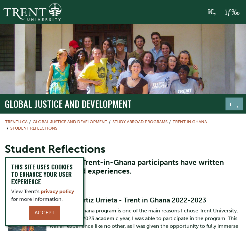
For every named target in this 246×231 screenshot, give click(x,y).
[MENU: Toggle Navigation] (232, 12)
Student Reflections (33, 128)
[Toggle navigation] (234, 104)
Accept (44, 213)
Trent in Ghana (190, 121)
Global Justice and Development (68, 103)
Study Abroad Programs (140, 121)
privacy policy (57, 191)
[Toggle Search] (212, 12)
